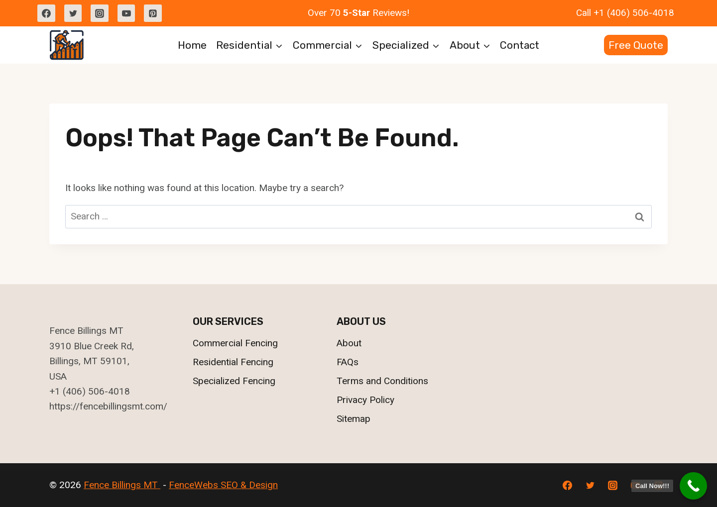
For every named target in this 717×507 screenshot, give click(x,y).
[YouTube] (126, 13)
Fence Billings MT (122, 485)
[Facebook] (46, 13)
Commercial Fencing (235, 343)
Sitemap (353, 418)
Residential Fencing (233, 362)
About (349, 343)
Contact (519, 45)
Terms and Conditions (382, 381)
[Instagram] (100, 13)
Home (192, 45)
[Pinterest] (153, 13)
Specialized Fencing (234, 381)
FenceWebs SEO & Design (223, 485)
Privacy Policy (365, 400)
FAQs (347, 362)
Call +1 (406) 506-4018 (625, 12)
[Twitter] (73, 13)
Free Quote (635, 45)
